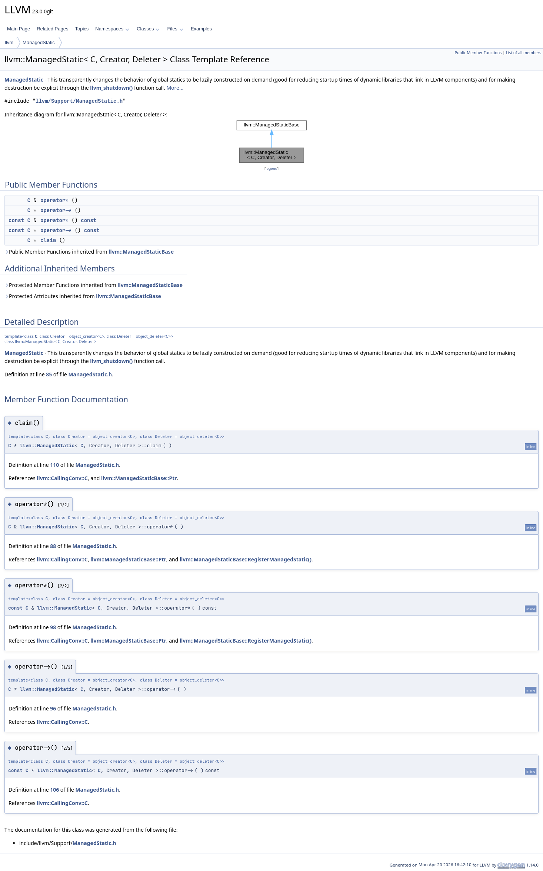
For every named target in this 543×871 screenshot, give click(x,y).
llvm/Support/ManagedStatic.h (79, 101)
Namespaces (112, 29)
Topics (82, 29)
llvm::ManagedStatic (47, 445)
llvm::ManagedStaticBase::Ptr (139, 478)
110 (54, 464)
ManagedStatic (39, 42)
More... (174, 87)
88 (53, 546)
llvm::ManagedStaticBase (141, 251)
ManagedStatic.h (90, 374)
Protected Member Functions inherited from (93, 284)
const (16, 220)
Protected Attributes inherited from (82, 296)
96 (53, 708)
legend (271, 168)
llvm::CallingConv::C (62, 478)
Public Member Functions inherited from (89, 251)
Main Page (18, 29)
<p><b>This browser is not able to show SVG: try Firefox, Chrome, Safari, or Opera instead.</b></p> (272, 142)
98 (53, 627)
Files (175, 29)
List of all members (523, 52)
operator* (54, 200)
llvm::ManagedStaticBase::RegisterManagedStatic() (246, 559)
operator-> (55, 210)
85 (49, 374)
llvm (9, 42)
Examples (201, 29)
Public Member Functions (478, 52)
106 (54, 789)
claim (48, 240)
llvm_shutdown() (111, 87)
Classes (148, 29)
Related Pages (52, 29)
